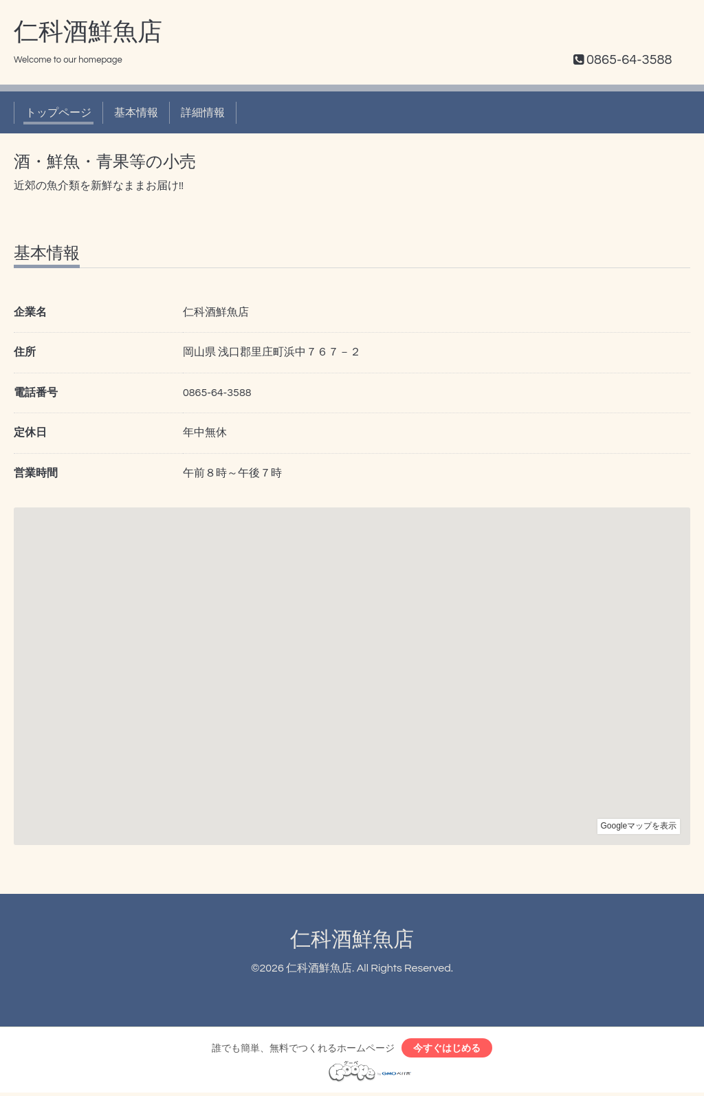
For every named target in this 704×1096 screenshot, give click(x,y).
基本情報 (136, 112)
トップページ (58, 112)
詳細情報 (203, 112)
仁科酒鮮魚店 (88, 32)
